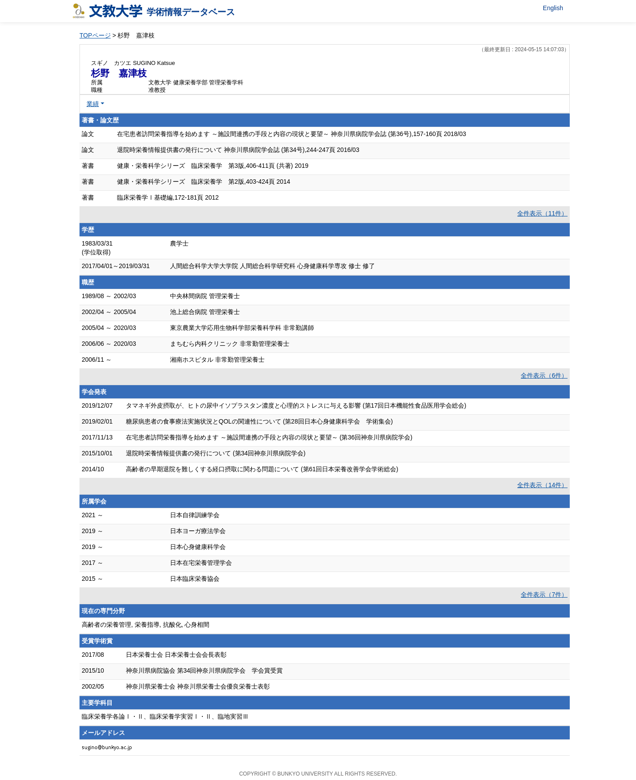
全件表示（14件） (542, 484)
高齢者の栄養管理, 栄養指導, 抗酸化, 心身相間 (145, 624)
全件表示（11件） (542, 213)
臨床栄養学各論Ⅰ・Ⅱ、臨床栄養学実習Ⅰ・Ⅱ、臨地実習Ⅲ (165, 716)
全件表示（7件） (544, 594)
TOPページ (95, 35)
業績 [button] (93, 103)
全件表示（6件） (544, 375)
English (553, 7)
